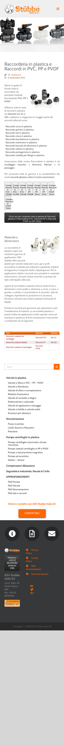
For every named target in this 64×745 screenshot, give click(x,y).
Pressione (12, 431)
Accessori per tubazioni (19, 413)
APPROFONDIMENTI (18, 476)
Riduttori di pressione (18, 394)
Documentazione (34, 574)
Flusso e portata (16, 424)
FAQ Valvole (14, 485)
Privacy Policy (32, 552)
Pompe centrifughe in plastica (22, 437)
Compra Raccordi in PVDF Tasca (51, 189)
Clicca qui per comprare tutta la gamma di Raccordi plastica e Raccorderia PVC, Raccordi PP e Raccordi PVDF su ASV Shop (32, 218)
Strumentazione (15, 418)
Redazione (16, 75)
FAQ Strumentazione (18, 489)
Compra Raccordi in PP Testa (44, 189)
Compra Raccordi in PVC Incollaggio (15, 189)
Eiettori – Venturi (16, 460)
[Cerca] (57, 367)
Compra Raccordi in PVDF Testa (8, 203)
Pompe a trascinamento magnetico (25, 452)
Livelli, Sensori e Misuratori (21, 427)
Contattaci (32, 513)
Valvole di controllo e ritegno (22, 398)
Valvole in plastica (16, 377)
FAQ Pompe (14, 481)
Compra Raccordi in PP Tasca (37, 189)
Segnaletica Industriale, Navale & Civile (27, 471)
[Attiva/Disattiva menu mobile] (58, 8)
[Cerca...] (29, 367)
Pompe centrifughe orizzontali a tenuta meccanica (27, 443)
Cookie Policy (32, 560)
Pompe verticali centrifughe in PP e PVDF (28, 448)
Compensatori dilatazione (20, 465)
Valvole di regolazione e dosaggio (24, 405)
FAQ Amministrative (32, 568)
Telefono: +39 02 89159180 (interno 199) (12, 562)
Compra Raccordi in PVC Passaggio (22, 189)
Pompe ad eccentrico (18, 456)
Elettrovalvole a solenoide (21, 401)
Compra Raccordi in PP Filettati (30, 189)
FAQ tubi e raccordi (17, 493)
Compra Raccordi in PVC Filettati (8, 189)
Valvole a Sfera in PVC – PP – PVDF (25, 382)
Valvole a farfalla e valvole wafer (24, 409)
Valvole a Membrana (18, 386)
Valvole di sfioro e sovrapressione (24, 390)
